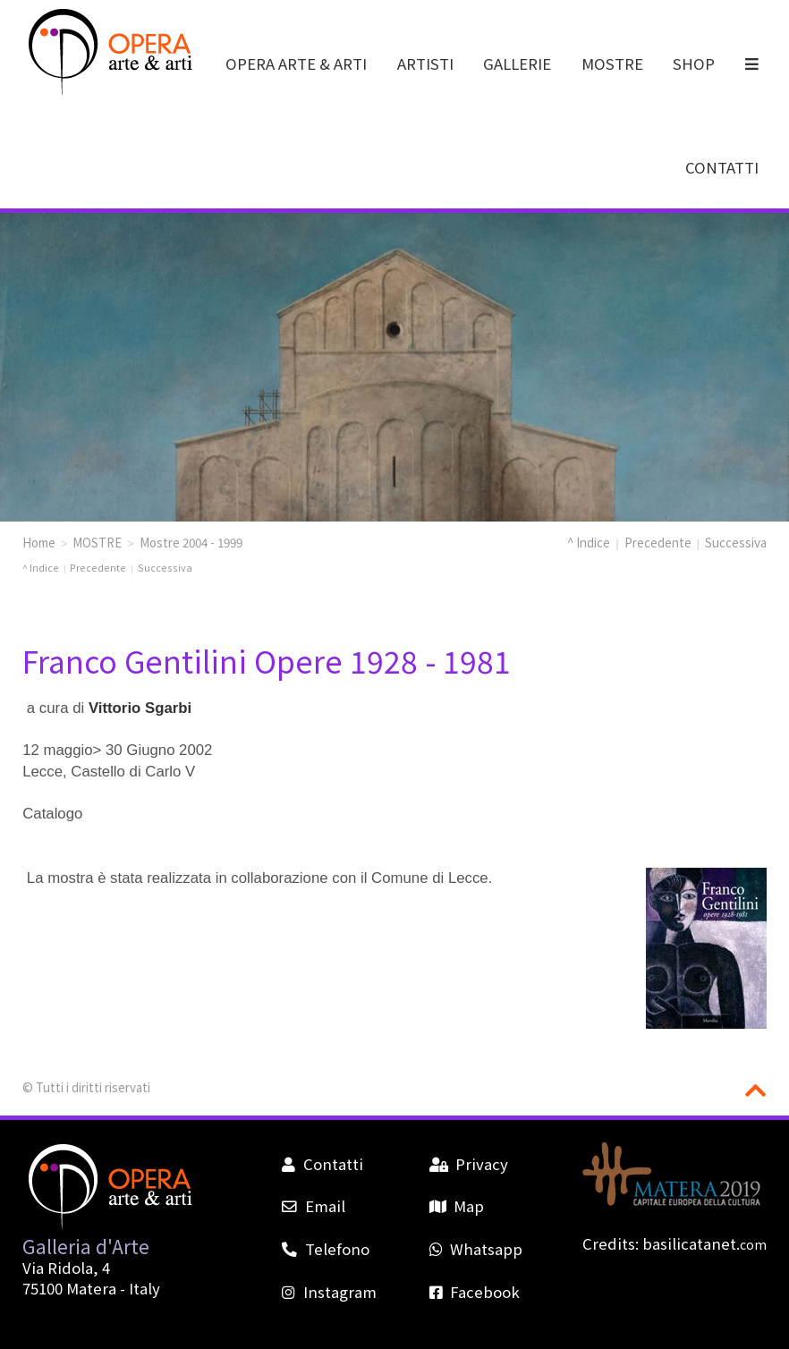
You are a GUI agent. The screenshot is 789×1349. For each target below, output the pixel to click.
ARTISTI (425, 63)
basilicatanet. (704, 1243)
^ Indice (588, 542)
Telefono (325, 1249)
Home (38, 542)
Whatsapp (475, 1249)
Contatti (322, 1164)
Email (313, 1206)
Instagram (329, 1291)
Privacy (468, 1164)
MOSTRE (612, 63)
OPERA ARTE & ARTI (296, 63)
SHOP (694, 63)
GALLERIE (517, 63)
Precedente (657, 542)
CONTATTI (722, 167)
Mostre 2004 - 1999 (191, 542)
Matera (91, 1288)
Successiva (736, 542)
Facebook (474, 1291)
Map (456, 1206)
